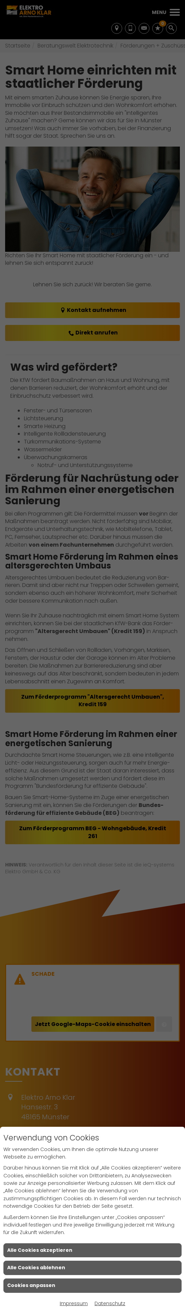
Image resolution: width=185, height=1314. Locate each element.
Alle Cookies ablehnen (36, 1267)
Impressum (74, 1303)
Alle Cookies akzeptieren (39, 1250)
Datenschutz (110, 1303)
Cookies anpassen (31, 1285)
